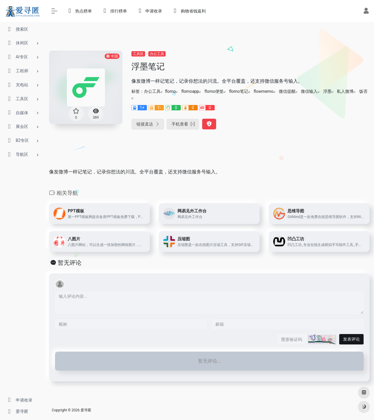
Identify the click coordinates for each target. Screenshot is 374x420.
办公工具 (157, 54)
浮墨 (327, 91)
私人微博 (345, 91)
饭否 (363, 91)
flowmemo (263, 91)
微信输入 (309, 91)
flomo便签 (214, 91)
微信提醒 (287, 91)
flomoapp (190, 91)
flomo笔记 (238, 91)
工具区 (138, 54)
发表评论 (351, 339)
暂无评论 (69, 262)
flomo (170, 91)
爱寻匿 (86, 410)
